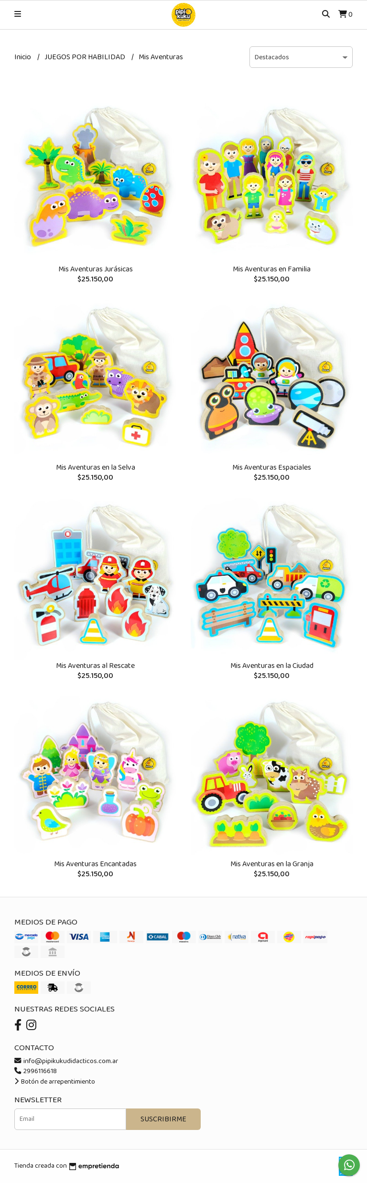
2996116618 (35, 1071)
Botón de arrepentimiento (54, 1081)
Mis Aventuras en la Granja (271, 864)
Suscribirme (163, 1119)
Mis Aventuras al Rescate (95, 666)
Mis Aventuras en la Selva (95, 467)
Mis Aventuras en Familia (272, 269)
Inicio (23, 57)
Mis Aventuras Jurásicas (95, 269)
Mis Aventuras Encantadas (95, 864)
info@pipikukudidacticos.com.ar (66, 1061)
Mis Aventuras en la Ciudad (271, 666)
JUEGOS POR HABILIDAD (85, 57)
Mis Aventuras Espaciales (271, 467)
